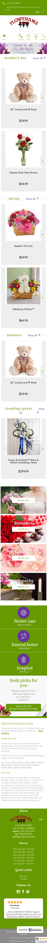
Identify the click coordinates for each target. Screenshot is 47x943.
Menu (4, 39)
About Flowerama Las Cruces (17, 723)
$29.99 (23, 121)
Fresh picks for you (23, 689)
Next (43, 98)
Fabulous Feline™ (23, 309)
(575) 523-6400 (13, 3)
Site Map (33, 941)
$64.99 (23, 320)
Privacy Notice (31, 938)
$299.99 (23, 471)
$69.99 (23, 257)
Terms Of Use (16, 938)
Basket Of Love (23, 246)
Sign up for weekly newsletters (23, 707)
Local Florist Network (18, 941)
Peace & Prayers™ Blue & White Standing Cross (23, 461)
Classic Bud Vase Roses (23, 172)
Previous (4, 98)
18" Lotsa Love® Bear (23, 109)
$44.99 (23, 184)
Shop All (38, 58)
